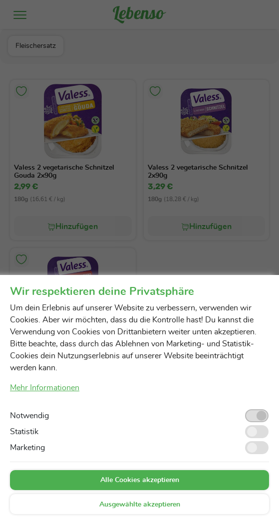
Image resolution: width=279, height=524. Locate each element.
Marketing (27, 448)
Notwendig (29, 416)
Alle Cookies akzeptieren (139, 480)
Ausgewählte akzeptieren (139, 504)
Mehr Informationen (44, 388)
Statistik (24, 432)
